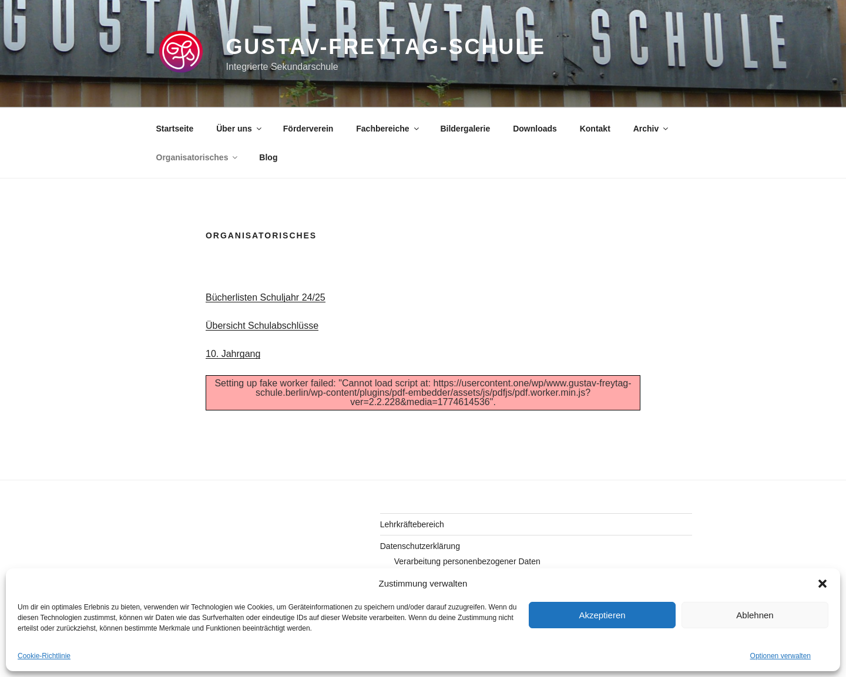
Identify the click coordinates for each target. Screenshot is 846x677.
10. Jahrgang (233, 354)
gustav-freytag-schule (385, 47)
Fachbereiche (388, 128)
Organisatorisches (198, 157)
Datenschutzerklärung (420, 546)
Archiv (651, 128)
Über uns (239, 128)
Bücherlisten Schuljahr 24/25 (265, 297)
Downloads (535, 128)
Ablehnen (754, 615)
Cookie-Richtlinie (44, 656)
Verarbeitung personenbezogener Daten (467, 561)
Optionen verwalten (780, 656)
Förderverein (308, 128)
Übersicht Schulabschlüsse (262, 326)
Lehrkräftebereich (412, 524)
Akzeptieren (602, 615)
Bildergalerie (465, 128)
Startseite (175, 128)
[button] (822, 584)
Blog (268, 157)
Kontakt (595, 128)
